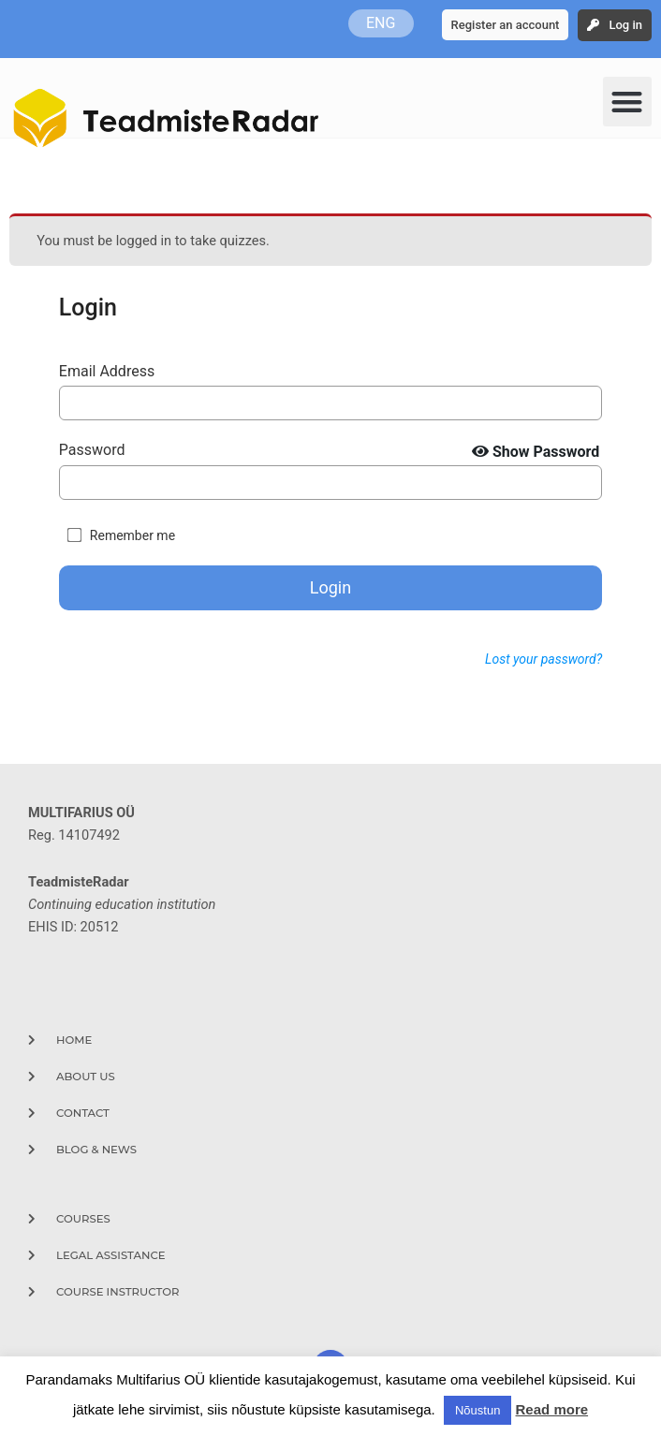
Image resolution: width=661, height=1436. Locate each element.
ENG (380, 23)
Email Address (106, 371)
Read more (552, 1409)
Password (92, 450)
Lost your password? (543, 659)
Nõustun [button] (477, 1410)
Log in (625, 25)
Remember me (132, 535)
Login (330, 587)
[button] (628, 101)
